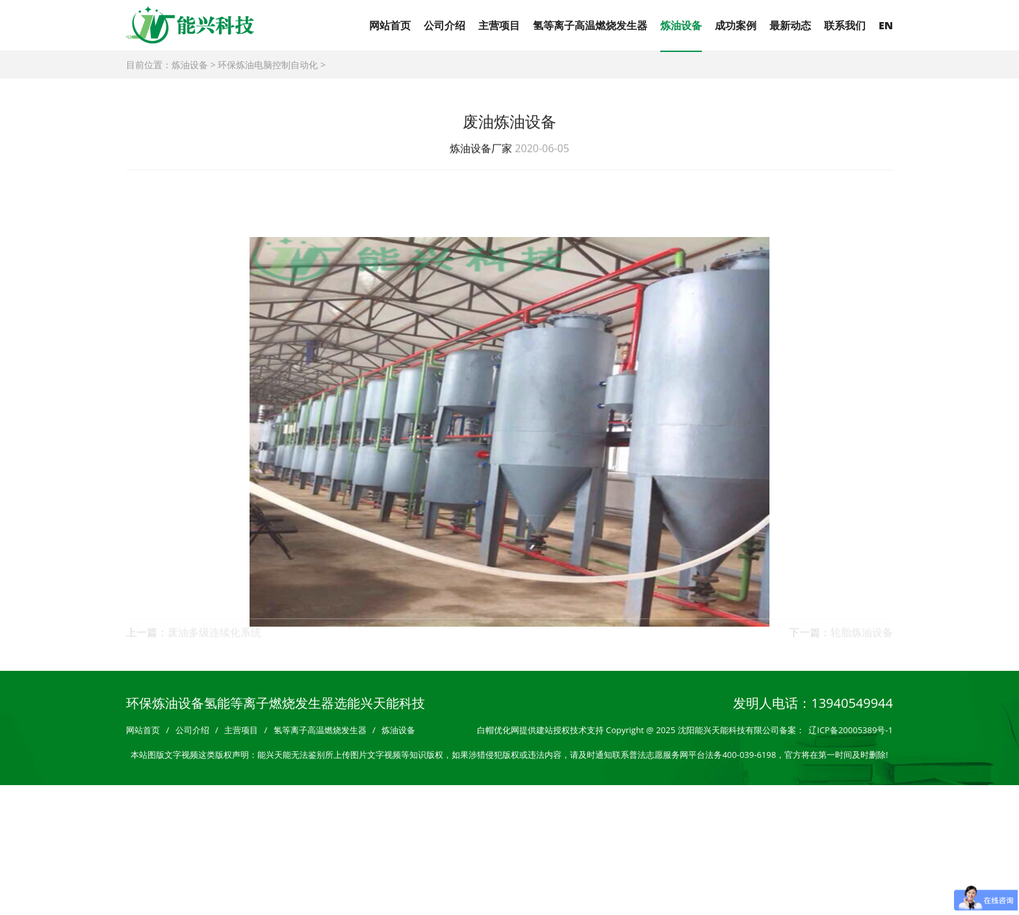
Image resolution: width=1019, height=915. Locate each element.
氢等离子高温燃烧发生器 (590, 25)
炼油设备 (681, 25)
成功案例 (735, 25)
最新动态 (790, 25)
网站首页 (390, 25)
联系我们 (845, 25)
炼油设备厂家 (481, 149)
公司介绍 (444, 25)
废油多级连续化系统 (214, 637)
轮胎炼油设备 (862, 637)
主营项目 (499, 25)
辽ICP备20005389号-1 (850, 730)
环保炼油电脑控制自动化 (268, 64)
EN (886, 25)
